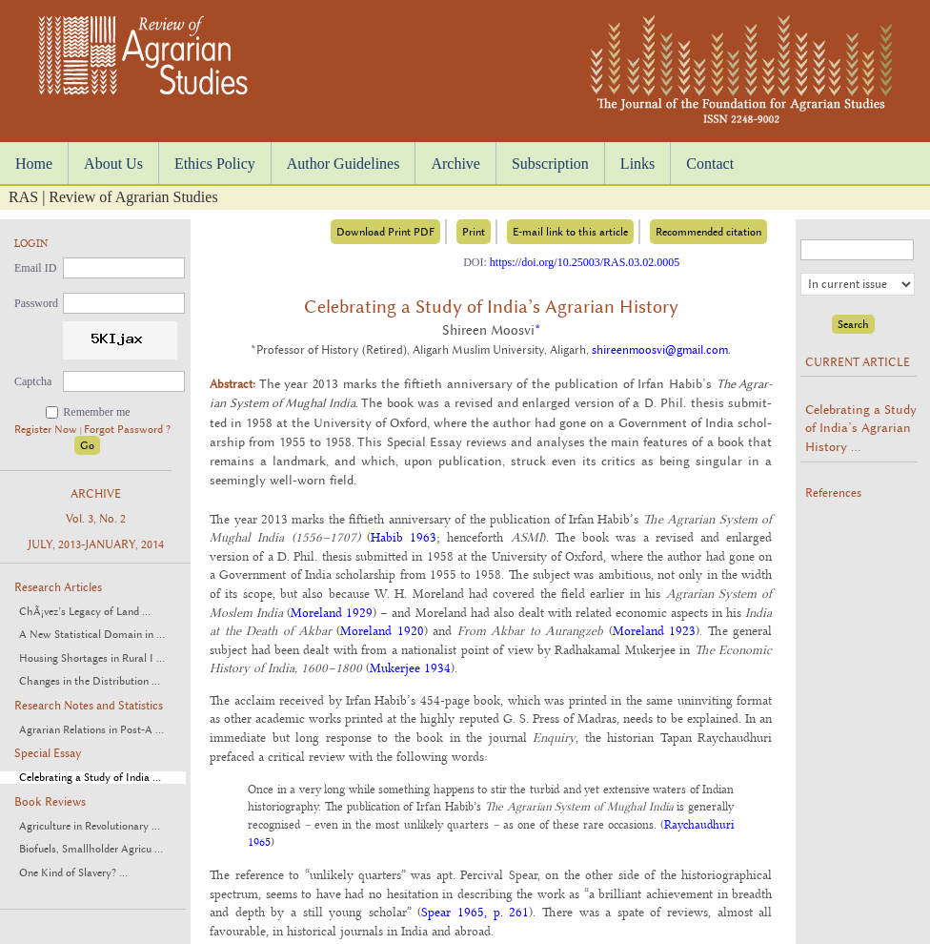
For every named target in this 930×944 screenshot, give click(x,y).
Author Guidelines (343, 163)
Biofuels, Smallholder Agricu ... (91, 849)
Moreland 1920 (381, 630)
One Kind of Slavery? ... (73, 873)
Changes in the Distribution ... (89, 681)
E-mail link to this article (570, 231)
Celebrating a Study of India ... (90, 777)
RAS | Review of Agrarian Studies (113, 197)
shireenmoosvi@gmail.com (660, 350)
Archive (455, 163)
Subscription (550, 163)
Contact (710, 163)
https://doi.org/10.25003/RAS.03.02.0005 (584, 262)
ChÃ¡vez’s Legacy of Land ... (85, 611)
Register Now (47, 429)
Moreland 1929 (332, 612)
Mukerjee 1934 (410, 667)
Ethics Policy (214, 163)
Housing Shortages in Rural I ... (92, 658)
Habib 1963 (403, 536)
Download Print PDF (385, 231)
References (833, 493)
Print (473, 231)
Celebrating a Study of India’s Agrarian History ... (861, 427)
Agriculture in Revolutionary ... (89, 826)
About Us (113, 163)
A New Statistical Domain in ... (92, 634)
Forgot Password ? (127, 429)
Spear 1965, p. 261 (475, 911)
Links (637, 163)
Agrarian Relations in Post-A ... (91, 730)
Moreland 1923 (654, 630)
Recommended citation (708, 231)
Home (33, 163)
